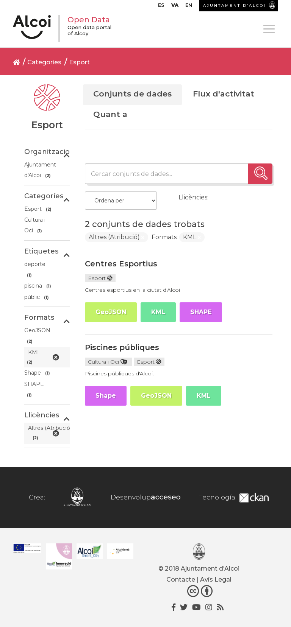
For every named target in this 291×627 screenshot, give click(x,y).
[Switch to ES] (161, 6)
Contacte (180, 579)
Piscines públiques (122, 347)
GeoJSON (110, 312)
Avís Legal (216, 579)
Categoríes (44, 62)
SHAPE (200, 312)
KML (158, 312)
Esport (79, 62)
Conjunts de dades (132, 93)
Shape (105, 395)
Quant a (110, 114)
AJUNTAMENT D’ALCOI (234, 5)
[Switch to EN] (188, 6)
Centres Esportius (121, 263)
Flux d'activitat (223, 93)
